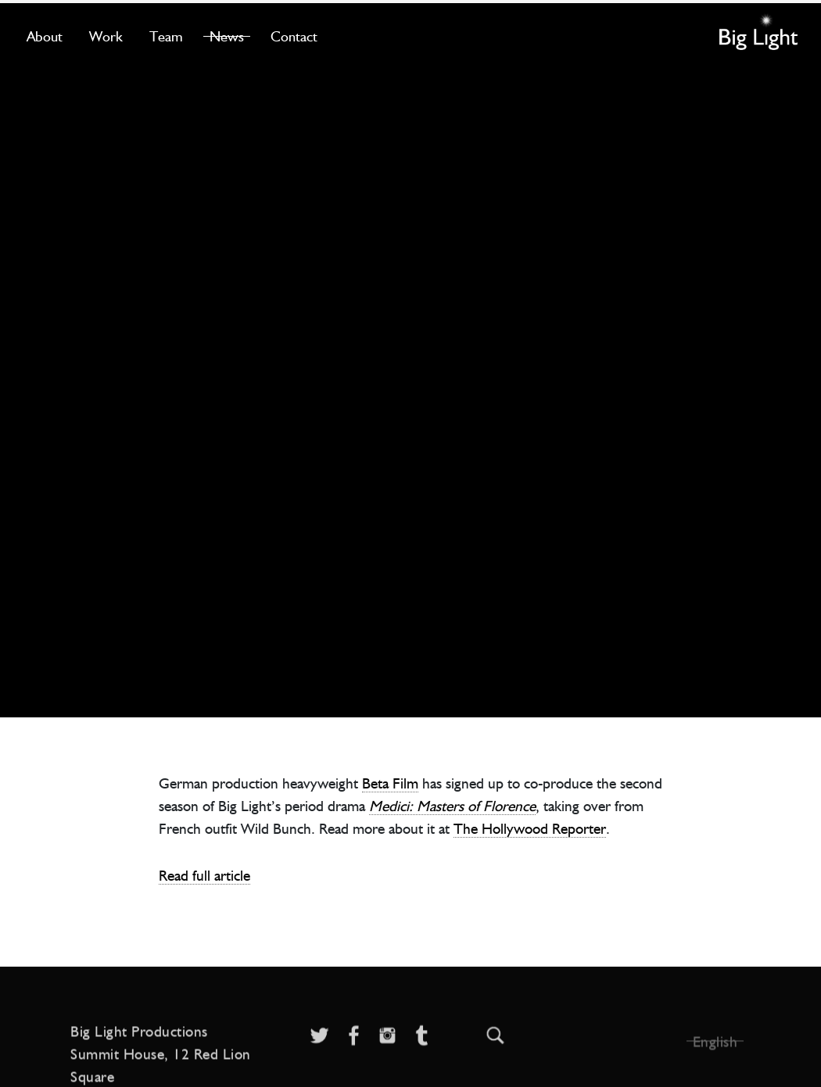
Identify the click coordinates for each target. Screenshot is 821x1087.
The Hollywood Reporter (530, 828)
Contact (294, 36)
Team (166, 36)
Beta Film (390, 783)
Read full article (204, 875)
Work (106, 36)
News (226, 36)
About (45, 36)
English (715, 1059)
